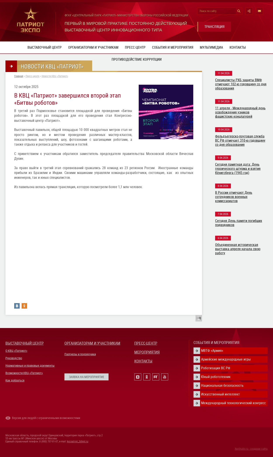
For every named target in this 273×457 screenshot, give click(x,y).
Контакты (238, 47)
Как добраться (14, 380)
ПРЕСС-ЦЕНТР (145, 343)
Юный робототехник (216, 377)
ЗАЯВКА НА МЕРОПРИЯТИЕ (86, 377)
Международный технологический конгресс (233, 403)
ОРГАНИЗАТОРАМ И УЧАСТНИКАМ (92, 343)
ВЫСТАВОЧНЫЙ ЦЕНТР (24, 343)
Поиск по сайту (208, 11)
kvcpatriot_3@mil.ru (77, 441)
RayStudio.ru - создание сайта (251, 448)
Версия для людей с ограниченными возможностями (46, 418)
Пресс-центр (135, 47)
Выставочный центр (45, 47)
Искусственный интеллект (220, 394)
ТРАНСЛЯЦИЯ (214, 27)
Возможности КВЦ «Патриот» (24, 373)
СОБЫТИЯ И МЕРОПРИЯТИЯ (216, 342)
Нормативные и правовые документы (30, 365)
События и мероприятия (172, 47)
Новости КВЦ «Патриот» (55, 76)
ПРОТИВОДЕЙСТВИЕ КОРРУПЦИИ (137, 59)
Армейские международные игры (226, 359)
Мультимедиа (211, 47)
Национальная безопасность (222, 385)
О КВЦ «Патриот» (16, 350)
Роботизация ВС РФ (215, 368)
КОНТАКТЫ (143, 361)
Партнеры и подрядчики (80, 354)
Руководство (13, 358)
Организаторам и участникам (93, 47)
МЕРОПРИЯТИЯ (147, 352)
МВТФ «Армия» (212, 351)
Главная (18, 76)
